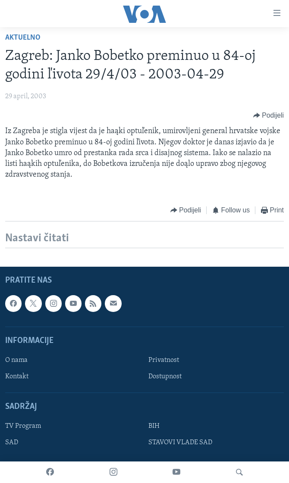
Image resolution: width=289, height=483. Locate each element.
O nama (16, 360)
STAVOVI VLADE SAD (180, 442)
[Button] (268, 115)
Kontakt (16, 376)
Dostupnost (165, 376)
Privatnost (163, 360)
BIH (154, 426)
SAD (11, 442)
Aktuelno (23, 38)
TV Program (23, 426)
